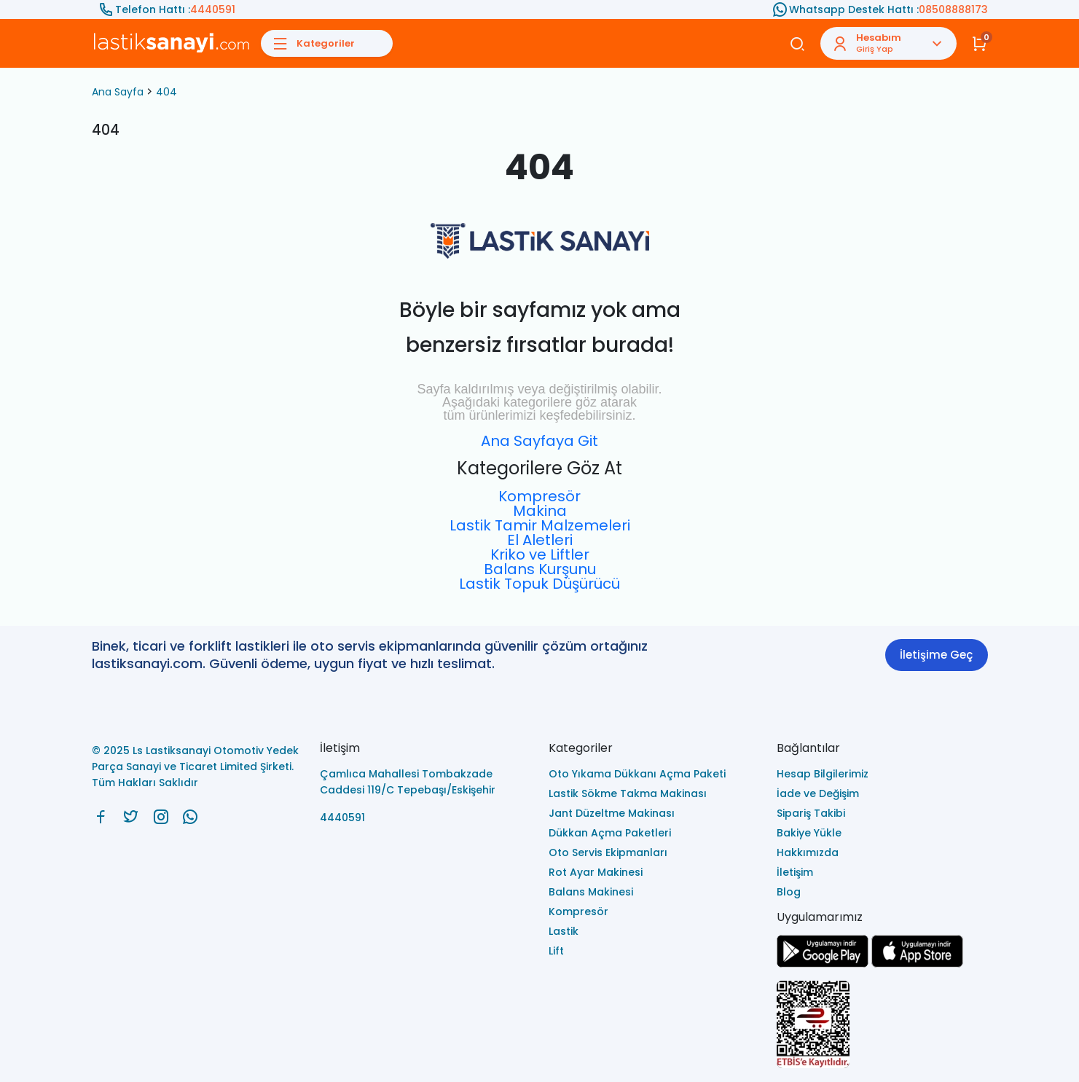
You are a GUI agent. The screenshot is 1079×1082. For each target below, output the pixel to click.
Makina (540, 511)
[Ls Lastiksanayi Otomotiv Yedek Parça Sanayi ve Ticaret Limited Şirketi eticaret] (882, 1025)
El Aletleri (540, 540)
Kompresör (539, 496)
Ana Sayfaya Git (539, 441)
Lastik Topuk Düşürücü (539, 583)
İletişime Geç (936, 654)
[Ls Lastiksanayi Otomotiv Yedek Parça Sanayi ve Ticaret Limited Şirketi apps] (917, 963)
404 (166, 92)
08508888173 (953, 9)
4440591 (212, 9)
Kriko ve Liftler (539, 554)
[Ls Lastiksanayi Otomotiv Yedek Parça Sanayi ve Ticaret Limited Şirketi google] (822, 963)
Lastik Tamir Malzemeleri (540, 525)
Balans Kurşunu (540, 569)
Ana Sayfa (118, 92)
